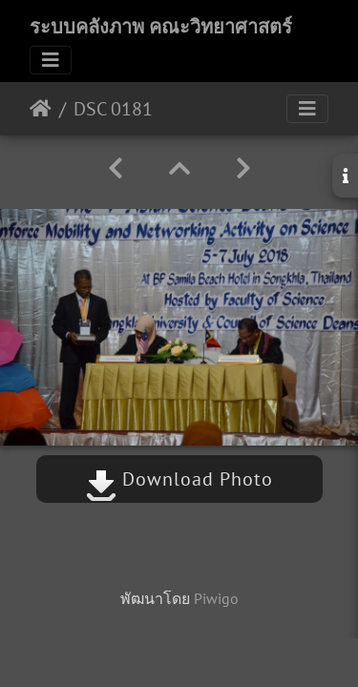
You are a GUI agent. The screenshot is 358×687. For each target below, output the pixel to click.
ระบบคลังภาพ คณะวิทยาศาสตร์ (161, 26)
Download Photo (179, 479)
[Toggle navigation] (51, 60)
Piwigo (216, 598)
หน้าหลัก (41, 108)
